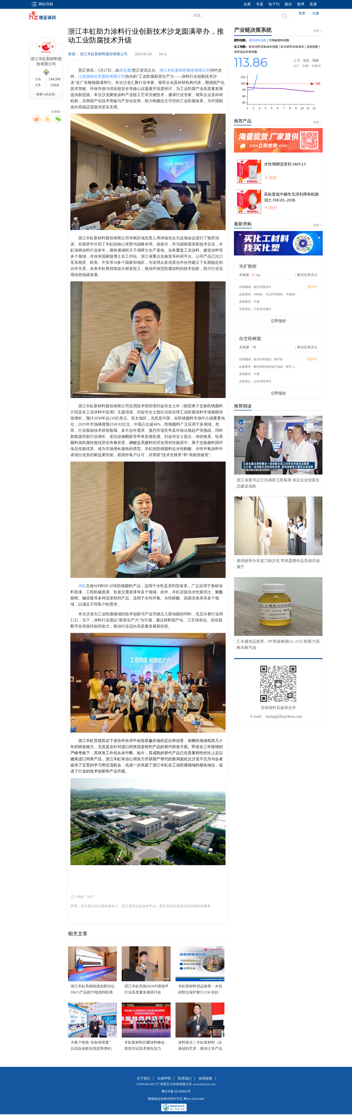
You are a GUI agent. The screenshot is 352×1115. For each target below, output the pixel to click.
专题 (259, 4)
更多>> (318, 122)
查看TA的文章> (46, 94)
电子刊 (273, 4)
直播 (313, 4)
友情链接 (205, 1078)
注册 (315, 13)
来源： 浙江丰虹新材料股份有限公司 (98, 54)
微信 (288, 4)
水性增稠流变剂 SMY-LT (285, 164)
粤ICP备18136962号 (176, 1091)
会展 (247, 4)
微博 (300, 4)
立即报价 (278, 321)
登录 (301, 13)
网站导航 (42, 4)
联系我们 (185, 1078)
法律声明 (164, 1078)
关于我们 (143, 1078)
